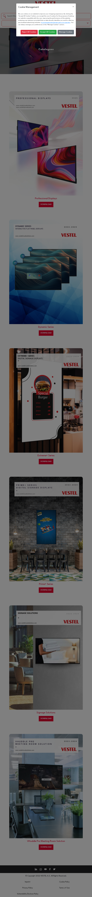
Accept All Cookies (47, 32)
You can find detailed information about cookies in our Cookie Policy (55, 22)
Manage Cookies (65, 32)
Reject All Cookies (29, 32)
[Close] (73, 6)
